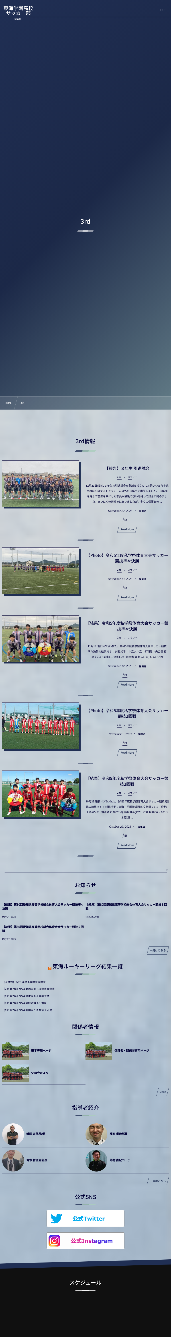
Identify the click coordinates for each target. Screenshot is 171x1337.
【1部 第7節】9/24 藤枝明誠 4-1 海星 (24, 1003)
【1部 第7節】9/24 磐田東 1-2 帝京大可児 (27, 1010)
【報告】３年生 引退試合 (127, 468)
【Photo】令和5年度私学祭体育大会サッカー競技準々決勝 (127, 558)
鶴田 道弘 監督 (35, 1134)
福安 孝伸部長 (119, 1134)
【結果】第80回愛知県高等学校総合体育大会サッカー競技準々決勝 (43, 906)
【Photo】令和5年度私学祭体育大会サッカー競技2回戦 (127, 713)
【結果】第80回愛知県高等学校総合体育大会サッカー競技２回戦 (43, 929)
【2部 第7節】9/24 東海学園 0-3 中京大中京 (28, 989)
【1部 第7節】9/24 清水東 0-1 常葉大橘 (25, 996)
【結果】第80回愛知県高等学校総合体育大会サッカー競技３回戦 (126, 906)
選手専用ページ (41, 1050)
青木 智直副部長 (36, 1160)
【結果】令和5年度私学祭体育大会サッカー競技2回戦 (127, 781)
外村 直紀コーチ (120, 1160)
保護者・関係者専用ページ (131, 1050)
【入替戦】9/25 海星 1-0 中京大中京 (24, 982)
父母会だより (40, 1073)
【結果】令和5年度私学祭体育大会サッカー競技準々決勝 (127, 626)
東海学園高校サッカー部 (18, 10)
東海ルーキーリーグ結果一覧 (88, 966)
